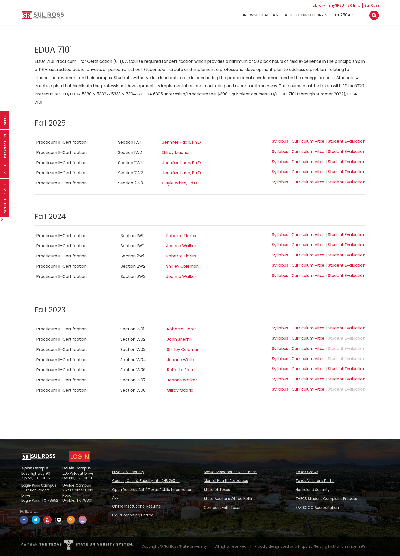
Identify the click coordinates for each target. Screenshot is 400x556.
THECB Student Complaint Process (326, 498)
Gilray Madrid (175, 152)
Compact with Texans (223, 507)
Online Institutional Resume (136, 506)
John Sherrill (179, 339)
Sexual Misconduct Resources (230, 471)
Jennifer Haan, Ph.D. (182, 142)
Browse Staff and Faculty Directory (283, 16)
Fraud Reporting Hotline (132, 515)
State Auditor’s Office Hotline (230, 498)
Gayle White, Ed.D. (180, 183)
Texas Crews (307, 471)
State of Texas (217, 489)
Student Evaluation (346, 141)
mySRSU (334, 5)
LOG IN (79, 457)
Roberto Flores (181, 236)
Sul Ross (372, 5)
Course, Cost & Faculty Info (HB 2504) (146, 480)
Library (314, 5)
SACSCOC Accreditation (317, 507)
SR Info (353, 5)
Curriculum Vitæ (308, 141)
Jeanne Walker (181, 246)
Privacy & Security (128, 471)
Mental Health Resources (226, 480)
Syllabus (280, 141)
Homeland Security (313, 489)
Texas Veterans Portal (315, 480)
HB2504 (343, 16)
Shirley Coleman (182, 266)
